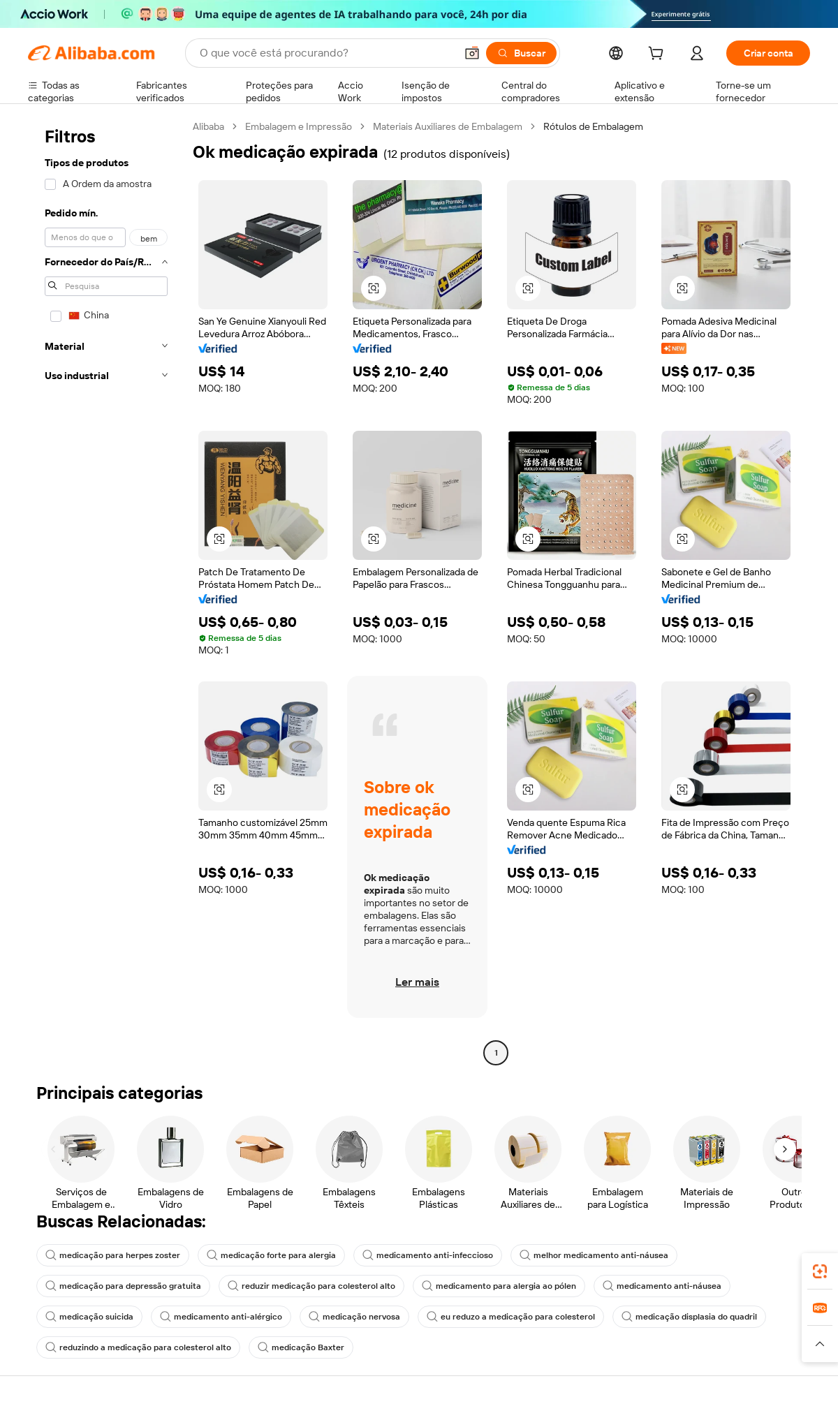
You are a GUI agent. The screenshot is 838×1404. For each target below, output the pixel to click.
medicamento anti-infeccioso (427, 1255)
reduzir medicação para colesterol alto (311, 1286)
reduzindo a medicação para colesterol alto (138, 1347)
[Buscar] (521, 53)
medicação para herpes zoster (112, 1255)
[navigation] (106, 591)
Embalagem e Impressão (298, 126)
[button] (472, 53)
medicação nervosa (354, 1316)
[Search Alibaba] (326, 53)
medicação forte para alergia (271, 1255)
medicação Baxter (301, 1347)
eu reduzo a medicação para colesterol (511, 1316)
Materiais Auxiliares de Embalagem (447, 126)
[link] (820, 1271)
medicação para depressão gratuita (123, 1286)
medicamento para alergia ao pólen (499, 1286)
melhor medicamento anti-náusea (594, 1255)
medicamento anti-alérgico (221, 1316)
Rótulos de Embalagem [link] (593, 126)
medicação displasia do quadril (689, 1316)
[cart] (658, 55)
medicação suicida (89, 1316)
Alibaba (208, 126)
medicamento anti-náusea (662, 1286)
